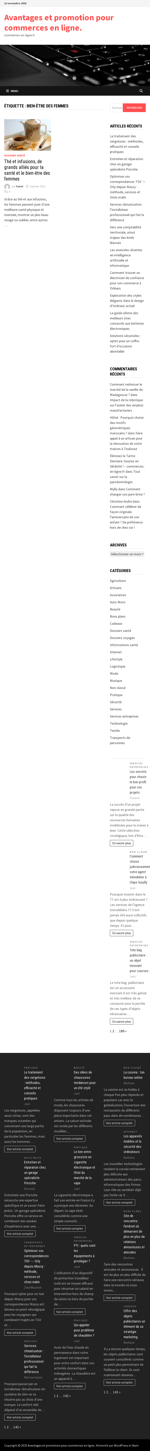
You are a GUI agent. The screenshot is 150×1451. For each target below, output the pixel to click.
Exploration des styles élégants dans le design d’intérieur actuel (127, 300)
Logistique (117, 666)
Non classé (118, 687)
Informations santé (124, 645)
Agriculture (118, 580)
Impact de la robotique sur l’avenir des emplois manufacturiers (126, 405)
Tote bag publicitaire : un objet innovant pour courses (139, 960)
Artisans (116, 588)
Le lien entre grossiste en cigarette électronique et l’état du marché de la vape (84, 1167)
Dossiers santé (14, 155)
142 (16, 1427)
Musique (116, 680)
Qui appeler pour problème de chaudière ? (84, 1330)
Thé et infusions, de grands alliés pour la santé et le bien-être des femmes (27, 170)
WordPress (121, 1445)
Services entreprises (124, 716)
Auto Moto (118, 602)
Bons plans (118, 616)
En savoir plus (121, 843)
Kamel (19, 186)
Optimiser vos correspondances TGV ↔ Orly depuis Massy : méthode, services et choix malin (128, 186)
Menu (12, 91)
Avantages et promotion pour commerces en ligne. (59, 22)
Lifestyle (116, 659)
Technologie (119, 723)
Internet (116, 652)
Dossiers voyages (122, 638)
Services (116, 709)
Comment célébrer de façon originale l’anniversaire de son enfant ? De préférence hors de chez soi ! (126, 517)
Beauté (115, 609)
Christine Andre (121, 501)
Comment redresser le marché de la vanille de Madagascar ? (126, 389)
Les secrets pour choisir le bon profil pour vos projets (138, 782)
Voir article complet (20, 1149)
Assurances (118, 595)
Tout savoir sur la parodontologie (125, 476)
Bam (135, 1445)
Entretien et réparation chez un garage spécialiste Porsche (126, 164)
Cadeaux (116, 623)
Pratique (116, 695)
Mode (114, 673)
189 (121, 1031)
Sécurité (116, 702)
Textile (115, 730)
